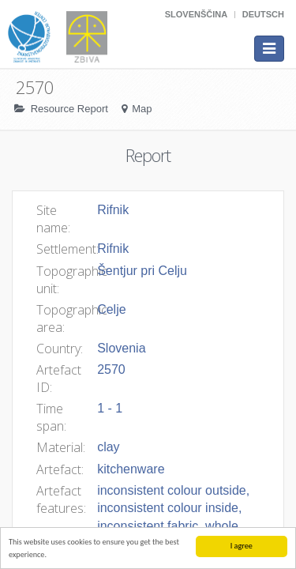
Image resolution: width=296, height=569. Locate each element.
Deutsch (263, 14)
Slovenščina (196, 14)
